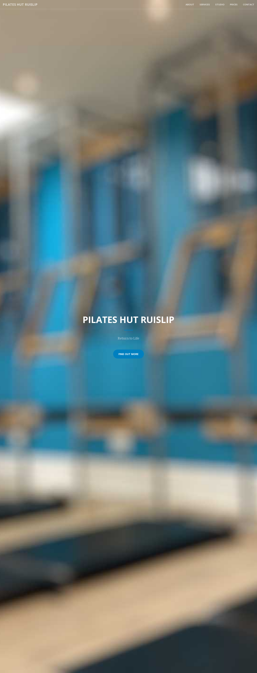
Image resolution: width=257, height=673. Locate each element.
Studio (220, 4)
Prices (234, 4)
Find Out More (128, 354)
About (190, 4)
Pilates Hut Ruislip (20, 4)
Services (205, 4)
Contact (248, 4)
